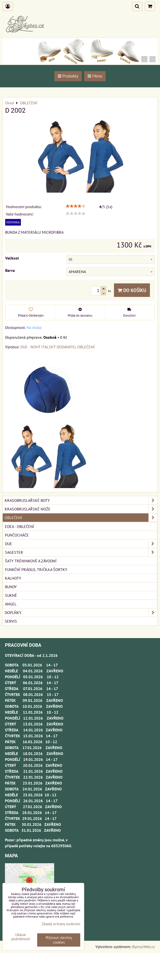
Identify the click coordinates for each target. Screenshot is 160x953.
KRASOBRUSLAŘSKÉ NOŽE (81, 509)
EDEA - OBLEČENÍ (19, 526)
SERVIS (11, 621)
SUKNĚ (11, 595)
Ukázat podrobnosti (20, 937)
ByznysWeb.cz (143, 946)
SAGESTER (81, 552)
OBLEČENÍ (81, 517)
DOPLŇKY (81, 612)
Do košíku (132, 290)
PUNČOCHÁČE (17, 535)
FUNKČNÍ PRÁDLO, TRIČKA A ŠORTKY (36, 569)
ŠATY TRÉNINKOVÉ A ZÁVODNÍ (31, 560)
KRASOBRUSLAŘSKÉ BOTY (81, 500)
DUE (81, 543)
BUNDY (11, 586)
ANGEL (10, 603)
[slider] (75, 206)
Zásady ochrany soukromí (61, 924)
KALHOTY (13, 578)
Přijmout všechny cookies (59, 940)
